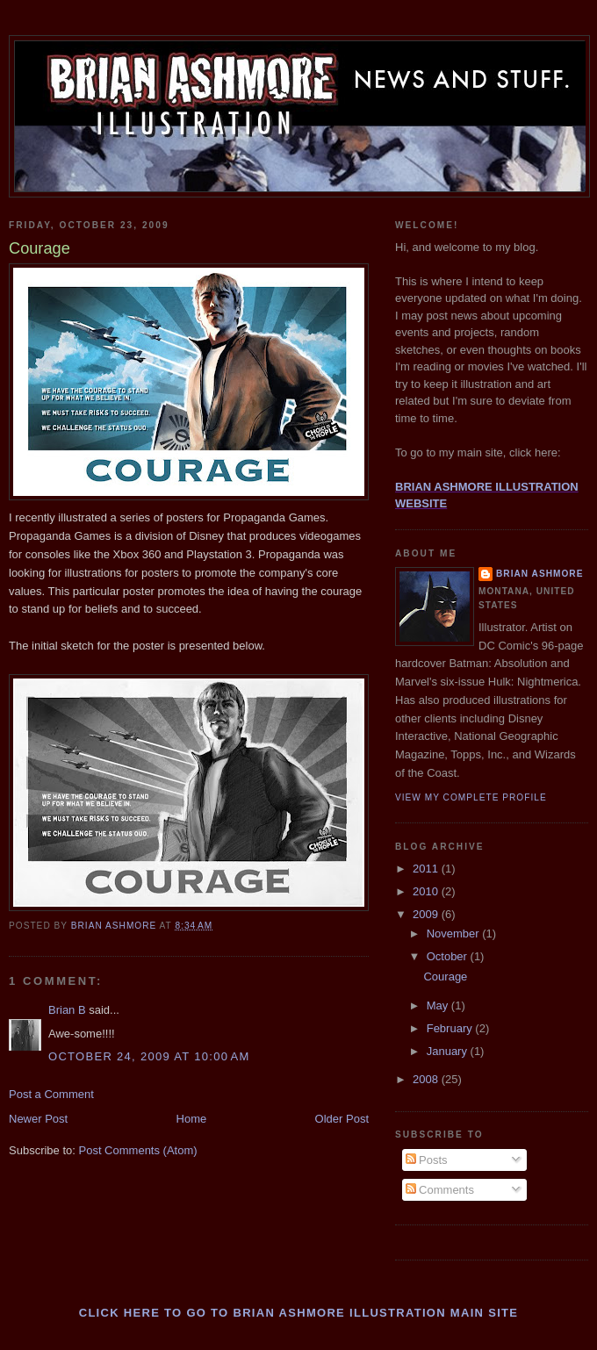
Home (191, 1118)
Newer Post (38, 1118)
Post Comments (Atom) (138, 1150)
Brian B (67, 1009)
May (439, 1005)
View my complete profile (471, 797)
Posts (427, 1160)
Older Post (342, 1118)
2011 (427, 868)
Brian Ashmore (539, 573)
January (449, 1051)
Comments (440, 1189)
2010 (427, 891)
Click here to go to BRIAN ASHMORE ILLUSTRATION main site (299, 1312)
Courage (445, 976)
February (451, 1028)
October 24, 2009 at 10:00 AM (149, 1056)
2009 (427, 914)
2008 (427, 1079)
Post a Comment (51, 1094)
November (455, 933)
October (449, 956)
